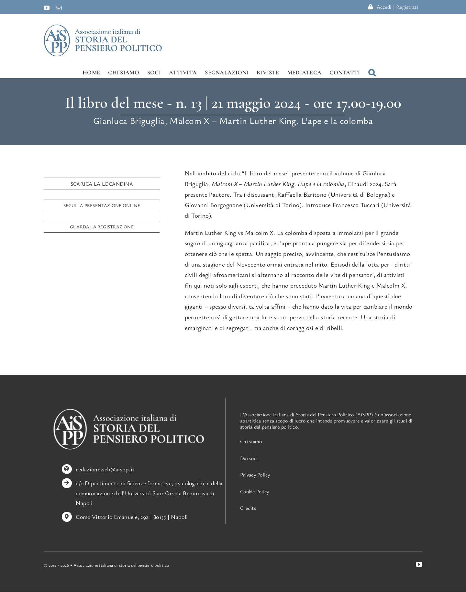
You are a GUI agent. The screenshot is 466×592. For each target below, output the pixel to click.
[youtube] (419, 564)
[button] (371, 72)
